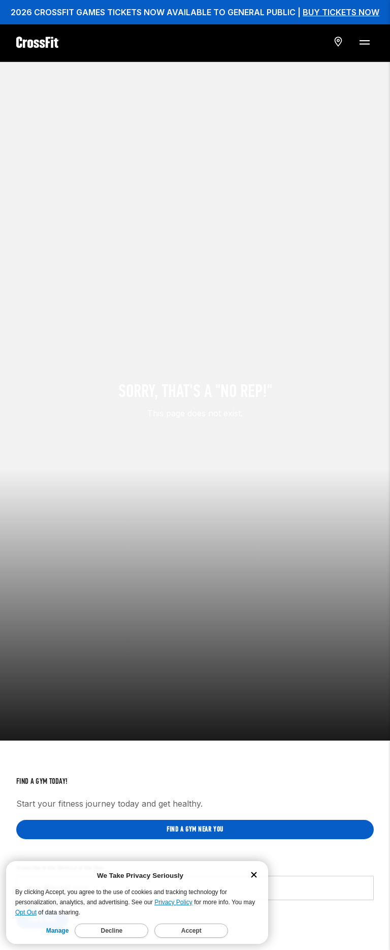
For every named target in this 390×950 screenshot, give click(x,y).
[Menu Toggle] (364, 41)
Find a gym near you (195, 797)
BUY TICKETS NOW (341, 12)
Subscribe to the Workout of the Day (60, 836)
